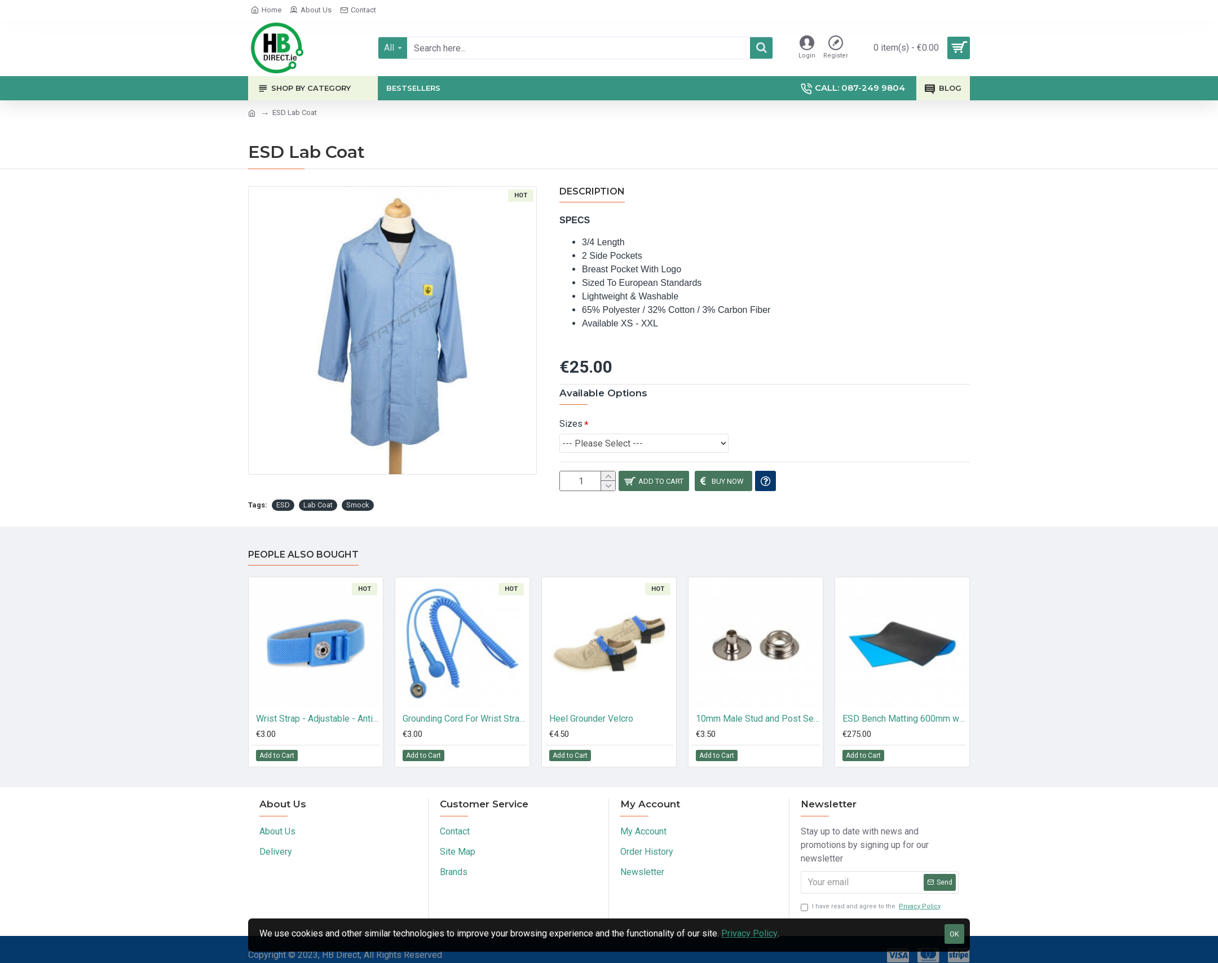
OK (954, 934)
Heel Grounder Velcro (591, 709)
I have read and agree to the (871, 898)
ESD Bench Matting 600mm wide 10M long (904, 709)
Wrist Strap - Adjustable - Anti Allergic (318, 709)
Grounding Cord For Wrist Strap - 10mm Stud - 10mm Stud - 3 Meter (465, 709)
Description (592, 191)
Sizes (570, 409)
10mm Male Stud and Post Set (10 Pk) (758, 709)
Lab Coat (318, 496)
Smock (357, 496)
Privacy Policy (749, 933)
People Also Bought (303, 545)
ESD (283, 496)
